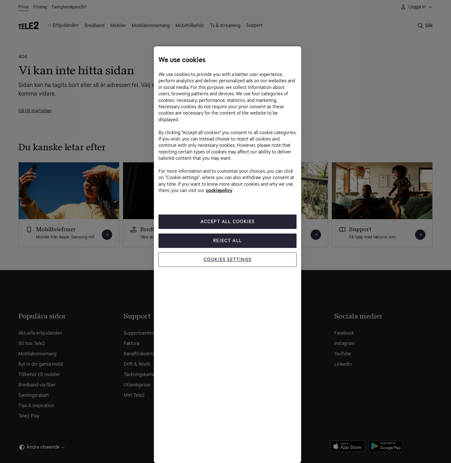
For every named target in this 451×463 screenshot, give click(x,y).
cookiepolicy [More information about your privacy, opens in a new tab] (219, 190)
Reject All (227, 240)
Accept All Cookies (227, 221)
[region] (227, 254)
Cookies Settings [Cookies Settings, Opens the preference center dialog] (227, 259)
